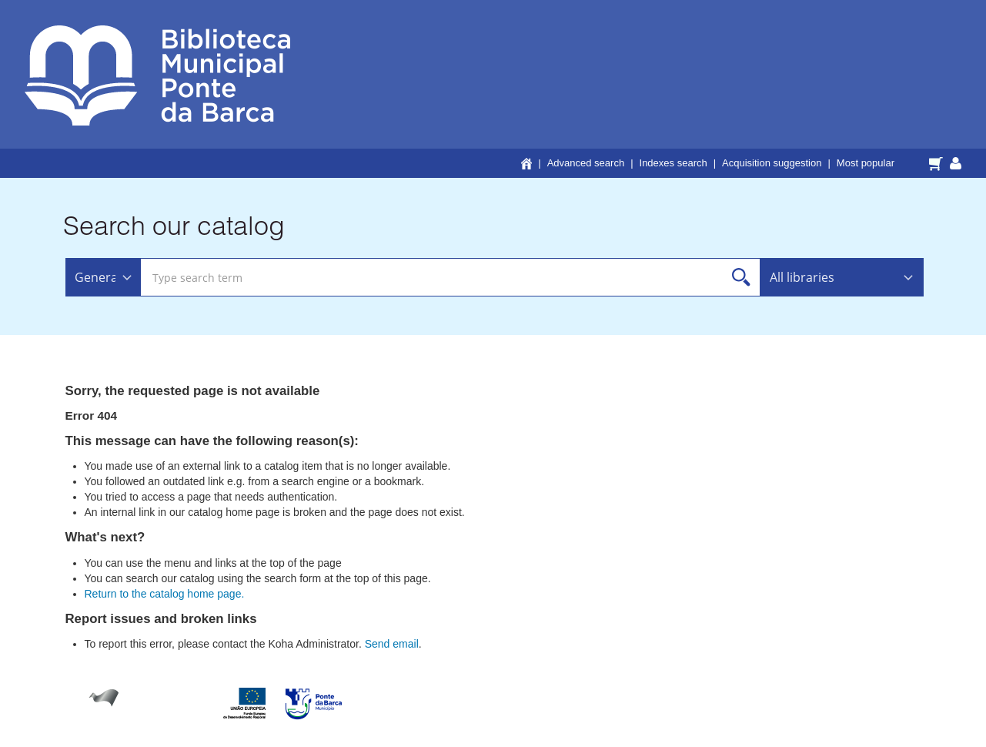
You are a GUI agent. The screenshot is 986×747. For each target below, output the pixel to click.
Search (741, 277)
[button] (938, 162)
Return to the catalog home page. (165, 594)
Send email (392, 644)
